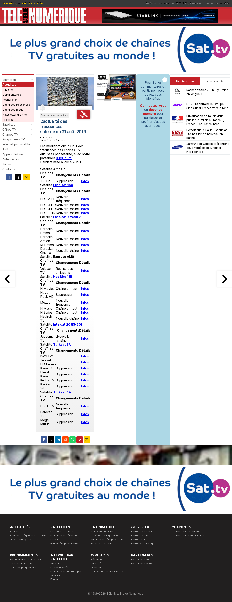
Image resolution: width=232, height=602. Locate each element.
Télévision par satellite (160, 3)
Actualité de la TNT (103, 531)
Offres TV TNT (140, 535)
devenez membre (152, 112)
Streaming (196, 3)
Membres (9, 80)
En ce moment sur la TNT (25, 559)
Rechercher (10, 99)
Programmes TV (13, 139)
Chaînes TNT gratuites (105, 535)
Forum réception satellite (65, 543)
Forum (6, 164)
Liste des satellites (62, 531)
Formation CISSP (141, 563)
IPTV (185, 3)
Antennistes (10, 159)
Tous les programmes (23, 567)
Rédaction (97, 559)
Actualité (55, 563)
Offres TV (9, 129)
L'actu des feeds (13, 109)
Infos (85, 181)
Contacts (8, 169)
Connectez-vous (153, 106)
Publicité (96, 563)
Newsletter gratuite (15, 114)
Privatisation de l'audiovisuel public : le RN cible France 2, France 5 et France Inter (205, 120)
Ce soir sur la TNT (21, 563)
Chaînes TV (10, 134)
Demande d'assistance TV (107, 571)
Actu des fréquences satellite (28, 535)
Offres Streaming (142, 543)
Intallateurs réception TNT (107, 539)
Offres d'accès (59, 567)
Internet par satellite (217, 3)
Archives (8, 119)
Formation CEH (140, 559)
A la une (8, 89)
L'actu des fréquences (16, 104)
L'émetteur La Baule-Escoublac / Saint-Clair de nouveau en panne (206, 133)
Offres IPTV (138, 539)
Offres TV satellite (142, 531)
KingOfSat (64, 158)
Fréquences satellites (54, 115)
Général (96, 567)
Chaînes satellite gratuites (188, 535)
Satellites (8, 124)
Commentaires (12, 94)
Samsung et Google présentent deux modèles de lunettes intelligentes (207, 147)
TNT (178, 3)
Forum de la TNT (101, 543)
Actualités (9, 84)
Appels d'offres (13, 154)
